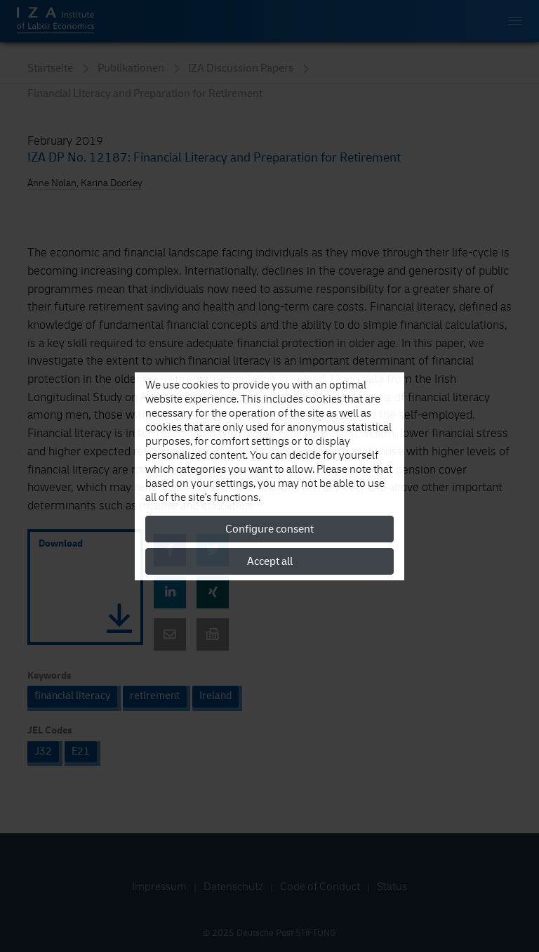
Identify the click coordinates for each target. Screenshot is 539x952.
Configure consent (269, 529)
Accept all (270, 561)
